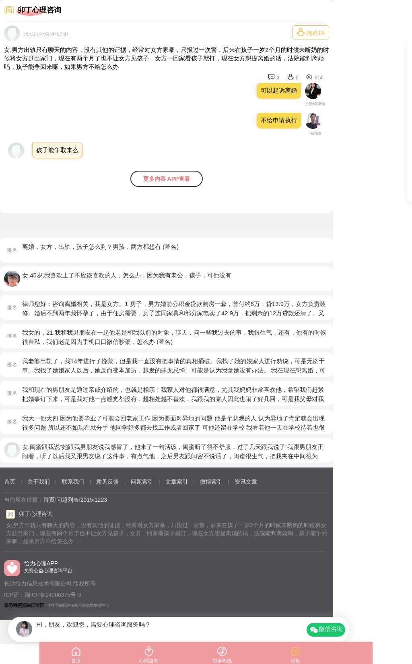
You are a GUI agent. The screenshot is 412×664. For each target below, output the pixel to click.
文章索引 (176, 481)
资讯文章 (246, 481)
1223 (101, 499)
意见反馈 (107, 481)
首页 (9, 481)
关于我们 (38, 481)
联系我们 (73, 481)
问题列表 (67, 499)
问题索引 (142, 481)
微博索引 (211, 481)
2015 (86, 499)
